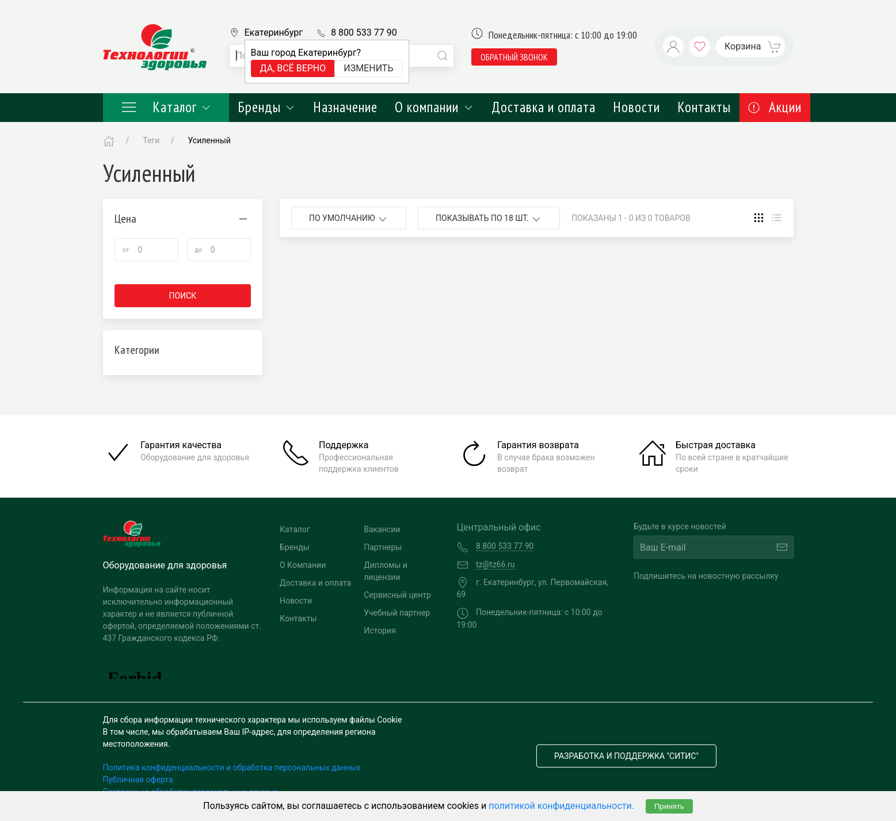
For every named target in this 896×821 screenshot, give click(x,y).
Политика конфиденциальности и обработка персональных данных (232, 767)
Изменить (368, 68)
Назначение (345, 107)
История (379, 630)
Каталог (166, 107)
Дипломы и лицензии (385, 571)
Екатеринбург (274, 32)
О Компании (303, 565)
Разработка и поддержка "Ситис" (626, 756)
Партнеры (383, 547)
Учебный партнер (397, 612)
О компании (434, 107)
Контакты (704, 107)
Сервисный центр (397, 594)
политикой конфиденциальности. (561, 805)
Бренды (267, 107)
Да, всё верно (293, 68)
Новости (636, 107)
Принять (669, 806)
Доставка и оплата (543, 107)
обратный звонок (514, 57)
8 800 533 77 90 (364, 32)
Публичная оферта (138, 779)
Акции (775, 107)
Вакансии (382, 529)
